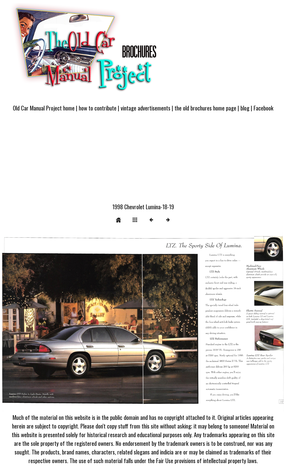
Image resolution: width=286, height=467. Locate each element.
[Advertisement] (143, 161)
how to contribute (97, 107)
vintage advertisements (145, 107)
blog (244, 107)
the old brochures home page (205, 107)
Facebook (263, 107)
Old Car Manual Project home (44, 107)
